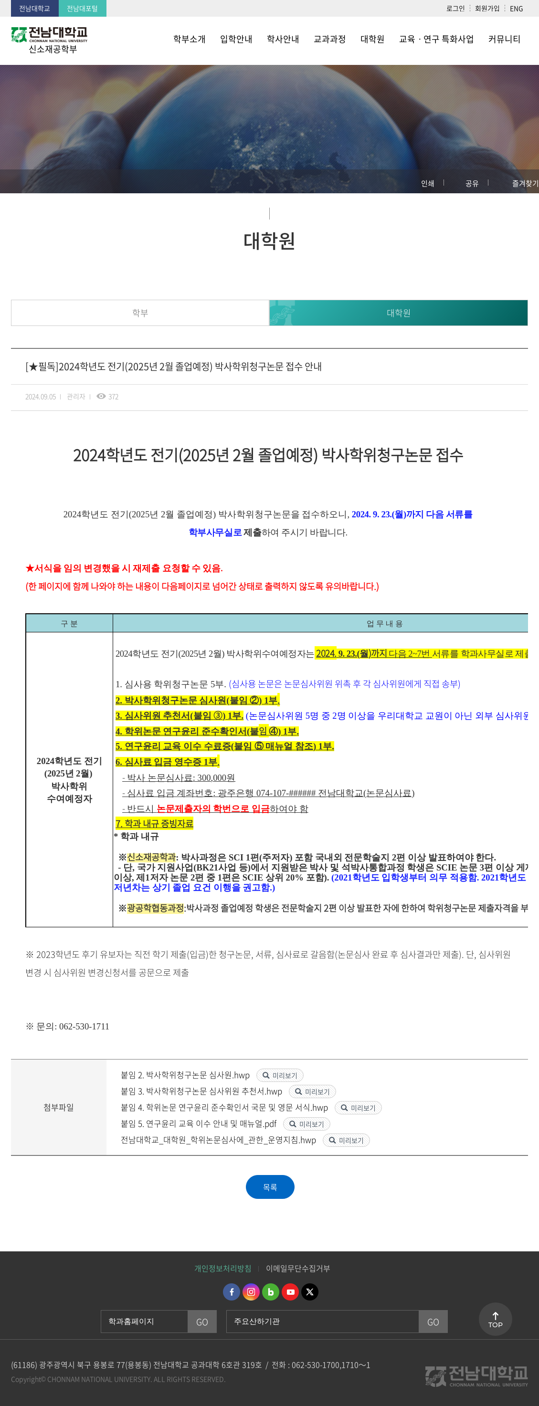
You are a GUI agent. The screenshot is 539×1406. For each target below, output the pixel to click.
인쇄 (427, 183)
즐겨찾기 (525, 183)
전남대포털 (82, 8)
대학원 (399, 312)
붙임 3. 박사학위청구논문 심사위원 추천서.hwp (202, 1091)
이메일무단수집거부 (298, 1268)
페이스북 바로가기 (231, 1292)
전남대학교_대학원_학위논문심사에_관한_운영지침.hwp (219, 1139)
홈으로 (16, 181)
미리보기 (285, 1075)
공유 (472, 183)
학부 (140, 312)
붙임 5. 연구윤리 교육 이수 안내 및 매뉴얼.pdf (199, 1123)
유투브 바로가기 (290, 1292)
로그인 (455, 8)
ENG (516, 8)
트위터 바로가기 (309, 1292)
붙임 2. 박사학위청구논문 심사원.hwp (186, 1075)
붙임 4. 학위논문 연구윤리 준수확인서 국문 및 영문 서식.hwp (225, 1107)
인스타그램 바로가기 (251, 1292)
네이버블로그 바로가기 (270, 1292)
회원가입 (487, 8)
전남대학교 (34, 8)
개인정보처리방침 (223, 1268)
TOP (495, 1325)
